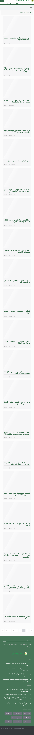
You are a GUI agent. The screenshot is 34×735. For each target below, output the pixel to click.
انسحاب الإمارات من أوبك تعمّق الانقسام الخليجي (17, 674)
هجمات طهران (17, 713)
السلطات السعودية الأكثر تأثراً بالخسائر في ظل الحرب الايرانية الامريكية (17, 69)
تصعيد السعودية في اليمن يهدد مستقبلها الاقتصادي (17, 494)
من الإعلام (22, 12)
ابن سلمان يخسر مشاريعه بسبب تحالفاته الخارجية (17, 38)
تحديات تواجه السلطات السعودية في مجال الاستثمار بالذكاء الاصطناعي (17, 555)
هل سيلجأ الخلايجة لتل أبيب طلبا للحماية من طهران (16, 664)
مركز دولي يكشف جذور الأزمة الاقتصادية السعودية (17, 403)
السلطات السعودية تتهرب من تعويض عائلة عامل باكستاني (17, 190)
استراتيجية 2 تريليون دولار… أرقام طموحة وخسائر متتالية (17, 220)
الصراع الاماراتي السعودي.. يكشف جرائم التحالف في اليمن (15, 704)
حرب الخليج (27, 713)
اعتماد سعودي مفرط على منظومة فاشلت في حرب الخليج (15, 680)
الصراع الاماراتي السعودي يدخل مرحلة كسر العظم (17, 342)
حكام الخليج (27, 717)
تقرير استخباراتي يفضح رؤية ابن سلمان (17, 617)
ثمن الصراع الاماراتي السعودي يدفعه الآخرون (17, 281)
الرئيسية (29, 12)
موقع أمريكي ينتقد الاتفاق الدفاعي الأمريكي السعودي (17, 586)
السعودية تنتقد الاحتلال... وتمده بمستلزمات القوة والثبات (16, 690)
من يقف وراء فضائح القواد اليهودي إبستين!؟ (16, 694)
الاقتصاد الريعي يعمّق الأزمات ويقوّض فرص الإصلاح (17, 372)
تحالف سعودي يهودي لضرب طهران (17, 312)
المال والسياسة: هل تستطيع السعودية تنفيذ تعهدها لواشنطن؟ (17, 433)
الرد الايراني (8, 713)
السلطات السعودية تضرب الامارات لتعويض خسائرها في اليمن (17, 463)
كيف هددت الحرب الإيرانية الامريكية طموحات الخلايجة (17, 131)
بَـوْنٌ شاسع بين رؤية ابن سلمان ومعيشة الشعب (17, 251)
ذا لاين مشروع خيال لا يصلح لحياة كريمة (17, 524)
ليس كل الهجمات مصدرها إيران (19, 161)
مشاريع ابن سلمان (16, 717)
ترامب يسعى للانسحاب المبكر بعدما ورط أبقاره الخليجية (17, 101)
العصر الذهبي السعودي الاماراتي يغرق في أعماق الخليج (16, 669)
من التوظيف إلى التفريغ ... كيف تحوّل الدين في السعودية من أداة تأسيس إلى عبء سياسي (15, 698)
